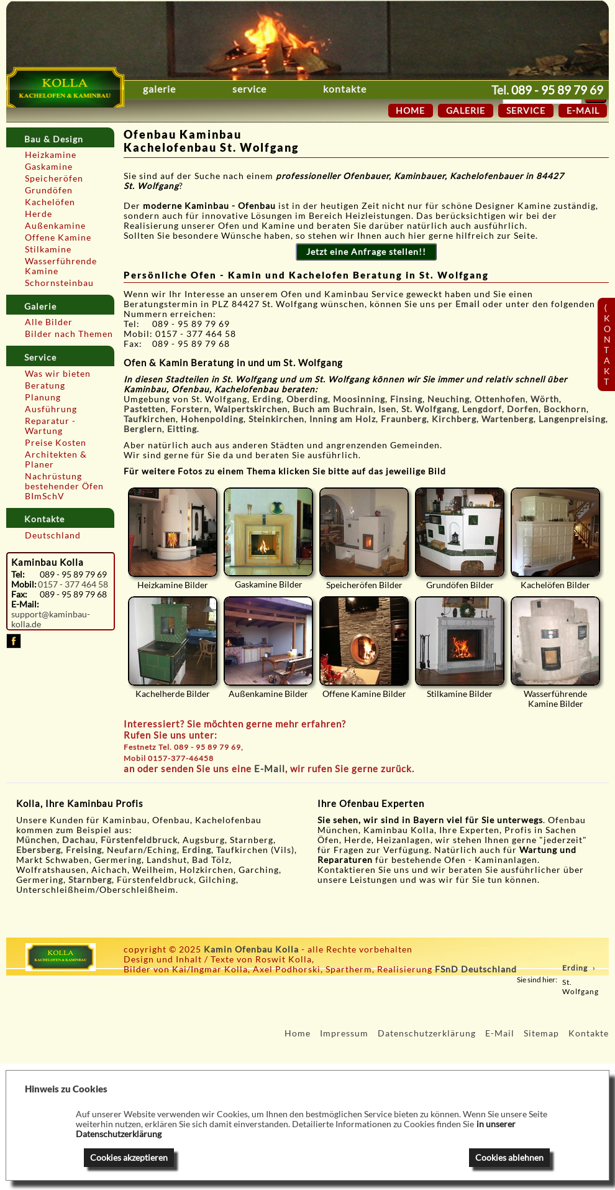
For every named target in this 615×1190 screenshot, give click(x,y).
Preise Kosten (55, 443)
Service (279, 89)
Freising (84, 850)
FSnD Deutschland (476, 969)
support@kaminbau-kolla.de (50, 619)
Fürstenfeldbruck (139, 840)
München (36, 840)
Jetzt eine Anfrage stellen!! (366, 252)
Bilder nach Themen (69, 334)
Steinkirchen (276, 419)
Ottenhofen (500, 399)
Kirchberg (454, 419)
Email (469, 304)
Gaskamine (49, 167)
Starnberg (90, 880)
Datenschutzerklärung (427, 1033)
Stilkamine (48, 249)
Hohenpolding (212, 419)
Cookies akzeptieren (129, 1158)
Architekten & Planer (56, 459)
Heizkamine (50, 155)
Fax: (19, 594)
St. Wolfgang (429, 409)
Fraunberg (404, 419)
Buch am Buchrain (333, 409)
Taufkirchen (150, 419)
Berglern (143, 429)
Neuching (448, 399)
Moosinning (359, 399)
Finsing (406, 399)
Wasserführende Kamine (61, 266)
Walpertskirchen (251, 409)
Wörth (545, 399)
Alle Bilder (49, 322)
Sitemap (541, 1033)
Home (410, 111)
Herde (38, 214)
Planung (43, 397)
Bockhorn (565, 409)
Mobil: (24, 584)
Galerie (159, 89)
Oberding (307, 399)
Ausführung (51, 409)
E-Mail (269, 768)
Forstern (190, 409)
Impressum (344, 1033)
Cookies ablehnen (509, 1158)
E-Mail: (25, 604)
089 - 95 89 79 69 (557, 90)
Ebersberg (38, 850)
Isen (387, 409)
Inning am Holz (342, 419)
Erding (266, 399)
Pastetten (145, 409)
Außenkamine (55, 226)
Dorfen (523, 409)
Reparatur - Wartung (50, 426)
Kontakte (404, 89)
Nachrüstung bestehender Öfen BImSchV (64, 486)
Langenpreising (572, 419)
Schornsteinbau (59, 283)
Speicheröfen (54, 178)
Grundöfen (49, 190)
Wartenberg (507, 419)
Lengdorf (482, 409)
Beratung (45, 385)
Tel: (18, 574)
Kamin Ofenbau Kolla (251, 949)
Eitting (182, 429)
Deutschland (53, 535)
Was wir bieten (58, 374)
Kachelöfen (50, 202)
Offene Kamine (58, 237)
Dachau (79, 840)
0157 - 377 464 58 (73, 584)
